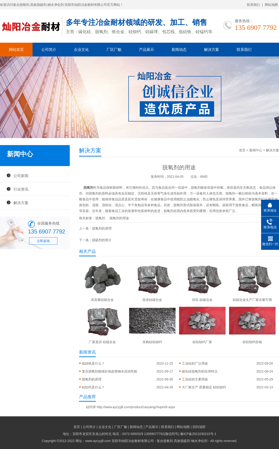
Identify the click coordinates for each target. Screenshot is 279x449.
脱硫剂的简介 (102, 240)
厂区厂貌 (113, 50)
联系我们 (253, 5)
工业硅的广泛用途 (195, 363)
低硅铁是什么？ (93, 363)
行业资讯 (20, 189)
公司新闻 (20, 176)
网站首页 (16, 50)
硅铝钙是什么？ (93, 387)
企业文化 (81, 50)
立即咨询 (43, 241)
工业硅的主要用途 (195, 379)
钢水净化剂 (199, 441)
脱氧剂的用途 (119, 218)
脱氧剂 (88, 187)
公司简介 (48, 50)
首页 (242, 150)
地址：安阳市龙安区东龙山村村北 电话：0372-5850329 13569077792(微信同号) (121, 434)
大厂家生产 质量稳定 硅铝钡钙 (204, 387)
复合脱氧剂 (165, 441)
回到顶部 (199, 427)
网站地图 (271, 5)
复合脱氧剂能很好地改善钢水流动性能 (109, 371)
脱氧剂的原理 (102, 228)
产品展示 (146, 50)
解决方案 (211, 50)
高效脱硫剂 (182, 441)
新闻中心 (255, 150)
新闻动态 (179, 50)
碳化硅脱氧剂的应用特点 (200, 371)
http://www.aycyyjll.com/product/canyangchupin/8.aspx (136, 407)
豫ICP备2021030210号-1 (198, 434)
